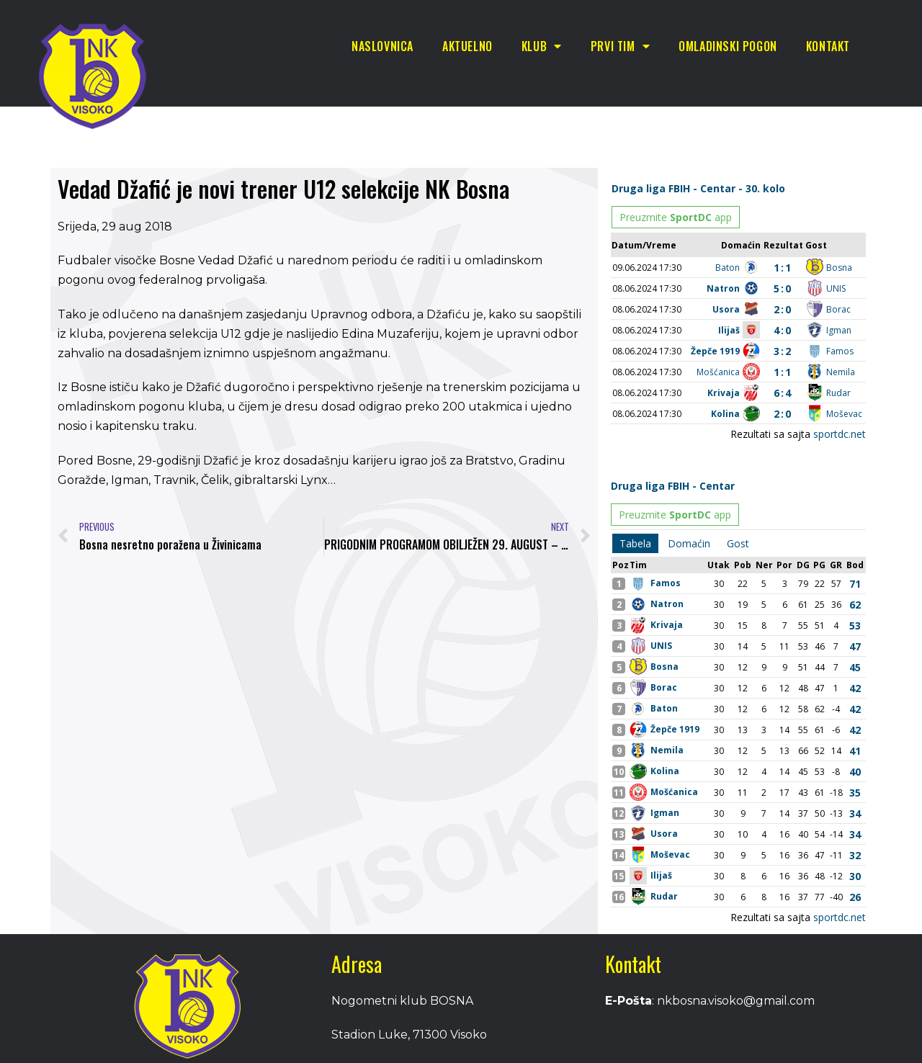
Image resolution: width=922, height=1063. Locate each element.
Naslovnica (382, 46)
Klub (542, 46)
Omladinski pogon (728, 46)
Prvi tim (620, 46)
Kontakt (828, 46)
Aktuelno (467, 46)
